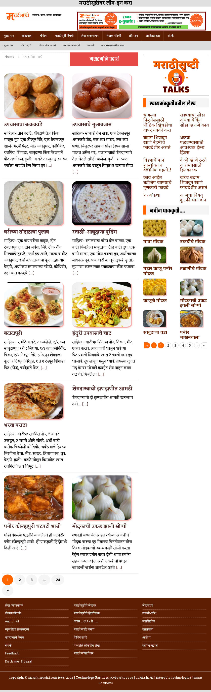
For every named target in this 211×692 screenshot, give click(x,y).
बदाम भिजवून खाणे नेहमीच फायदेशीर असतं (157, 142)
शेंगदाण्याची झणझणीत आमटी (102, 389)
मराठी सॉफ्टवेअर (83, 653)
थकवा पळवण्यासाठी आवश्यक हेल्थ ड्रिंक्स (192, 144)
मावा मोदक (153, 241)
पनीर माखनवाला (189, 334)
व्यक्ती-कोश (149, 613)
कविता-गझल (150, 645)
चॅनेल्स (43, 36)
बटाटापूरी (13, 333)
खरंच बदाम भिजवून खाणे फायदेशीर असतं (193, 182)
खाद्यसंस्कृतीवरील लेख (112, 45)
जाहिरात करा (153, 36)
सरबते (91, 45)
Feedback (12, 653)
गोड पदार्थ (26, 45)
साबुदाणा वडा (155, 332)
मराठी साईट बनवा (84, 629)
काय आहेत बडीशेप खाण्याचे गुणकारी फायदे (157, 182)
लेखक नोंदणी (113, 36)
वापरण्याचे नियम (14, 637)
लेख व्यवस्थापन (90, 36)
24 (58, 579)
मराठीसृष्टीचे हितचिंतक (87, 613)
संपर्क (170, 36)
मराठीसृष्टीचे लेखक (85, 605)
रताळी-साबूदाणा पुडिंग (94, 232)
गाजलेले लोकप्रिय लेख (87, 645)
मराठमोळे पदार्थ (71, 45)
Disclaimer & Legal (18, 661)
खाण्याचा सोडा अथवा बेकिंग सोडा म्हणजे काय (194, 120)
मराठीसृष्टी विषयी (64, 36)
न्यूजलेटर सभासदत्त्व (17, 629)
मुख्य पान (9, 36)
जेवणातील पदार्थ (47, 45)
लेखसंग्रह (147, 605)
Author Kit (12, 621)
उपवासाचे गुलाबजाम (92, 124)
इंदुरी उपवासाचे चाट (91, 333)
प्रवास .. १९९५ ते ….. (86, 621)
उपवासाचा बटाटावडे (23, 124)
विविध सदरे (80, 637)
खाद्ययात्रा (27, 36)
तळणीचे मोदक (193, 268)
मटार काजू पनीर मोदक (157, 270)
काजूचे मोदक (155, 300)
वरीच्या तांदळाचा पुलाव (26, 232)
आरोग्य (146, 637)
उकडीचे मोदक (192, 241)
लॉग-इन (133, 36)
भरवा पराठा (15, 425)
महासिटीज (148, 621)
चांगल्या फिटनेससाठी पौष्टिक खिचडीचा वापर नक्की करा (157, 122)
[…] (49, 165)
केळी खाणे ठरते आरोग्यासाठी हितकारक (193, 165)
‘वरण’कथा (151, 195)
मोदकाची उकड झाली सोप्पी (99, 526)
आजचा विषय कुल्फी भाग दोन (193, 197)
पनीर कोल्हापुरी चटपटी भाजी (32, 526)
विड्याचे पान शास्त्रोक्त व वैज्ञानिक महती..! (157, 165)
